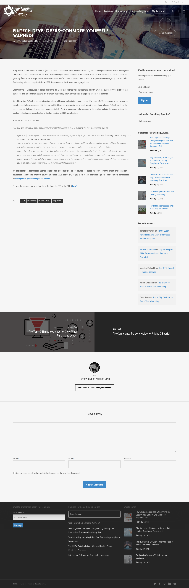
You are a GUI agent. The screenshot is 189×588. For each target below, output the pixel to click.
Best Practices (70, 41)
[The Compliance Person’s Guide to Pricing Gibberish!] (141, 332)
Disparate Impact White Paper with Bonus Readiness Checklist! (156, 253)
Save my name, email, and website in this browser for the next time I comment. (47, 473)
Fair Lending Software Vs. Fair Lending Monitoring (88, 555)
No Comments (165, 33)
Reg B (48, 201)
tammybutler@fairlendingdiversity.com (32, 178)
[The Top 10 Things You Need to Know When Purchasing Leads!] (47, 332)
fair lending (31, 201)
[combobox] (157, 121)
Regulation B (57, 201)
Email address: (144, 87)
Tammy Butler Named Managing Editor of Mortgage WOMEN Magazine (155, 235)
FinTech (41, 201)
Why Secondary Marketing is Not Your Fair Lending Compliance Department (94, 539)
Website (127, 458)
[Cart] (184, 11)
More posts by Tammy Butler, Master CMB (94, 388)
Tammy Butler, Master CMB (26, 41)
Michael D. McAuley (148, 249)
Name (16, 458)
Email (71, 458)
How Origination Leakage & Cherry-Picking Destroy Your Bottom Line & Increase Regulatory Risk (91, 530)
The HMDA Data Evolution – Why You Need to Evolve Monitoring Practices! (90, 548)
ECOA (23, 201)
